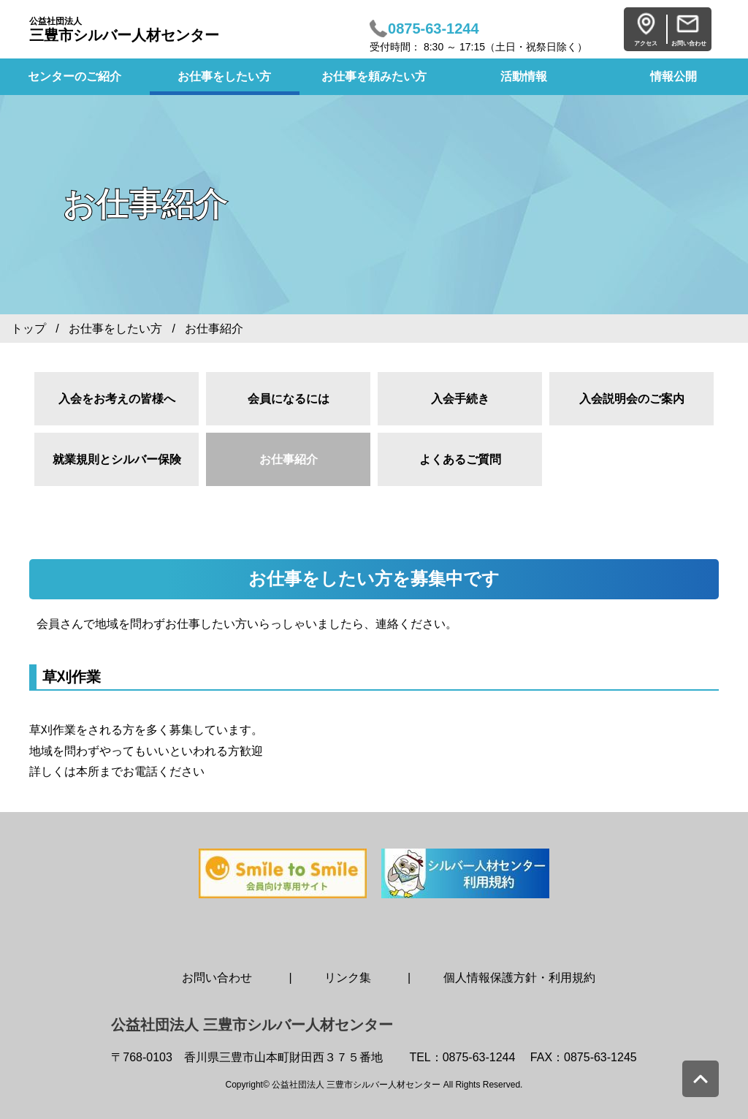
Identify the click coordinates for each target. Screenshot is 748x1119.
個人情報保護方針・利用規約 (519, 977)
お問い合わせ (217, 977)
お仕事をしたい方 (224, 76)
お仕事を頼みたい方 (374, 76)
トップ (28, 328)
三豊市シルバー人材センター (124, 29)
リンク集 (347, 977)
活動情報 (523, 76)
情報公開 (673, 76)
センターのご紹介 (74, 76)
